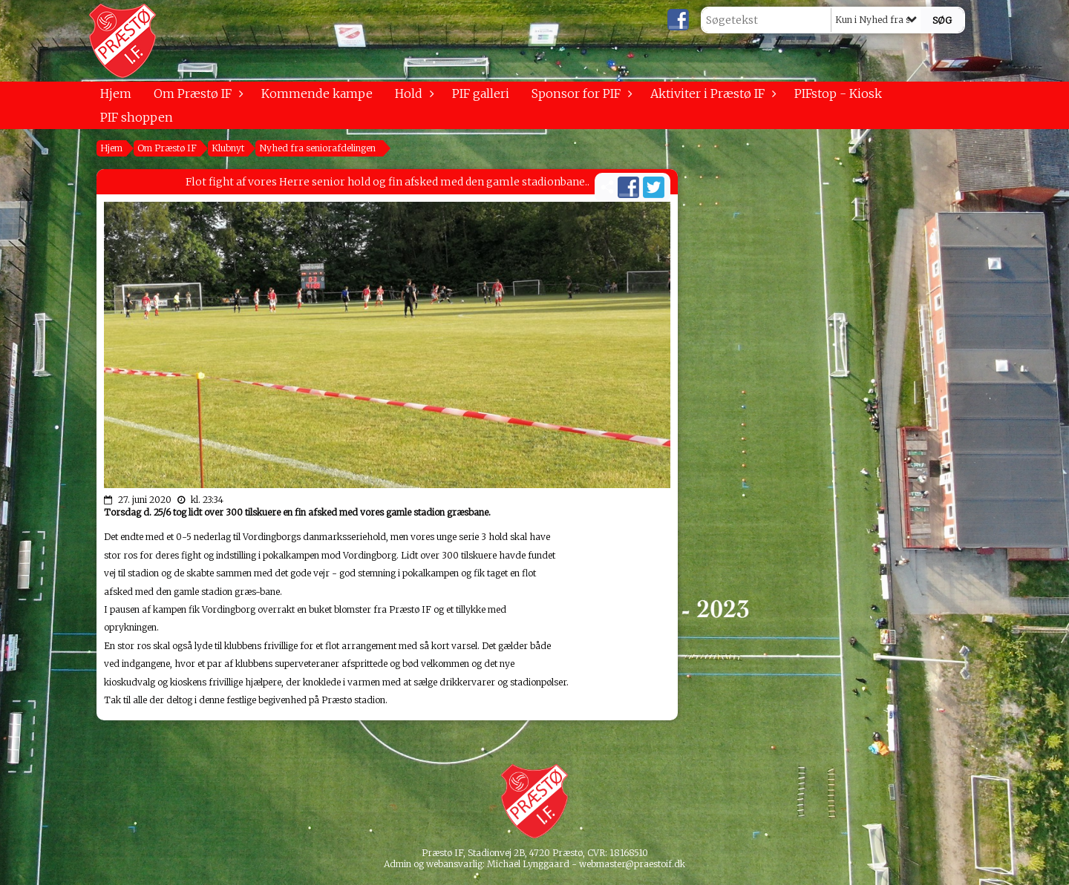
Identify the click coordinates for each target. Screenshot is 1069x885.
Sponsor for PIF (580, 93)
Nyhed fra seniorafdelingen (317, 148)
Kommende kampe (317, 93)
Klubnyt (228, 148)
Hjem (115, 93)
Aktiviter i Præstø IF (711, 93)
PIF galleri (480, 93)
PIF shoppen (136, 117)
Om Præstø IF (196, 93)
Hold (412, 93)
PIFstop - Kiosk (838, 93)
